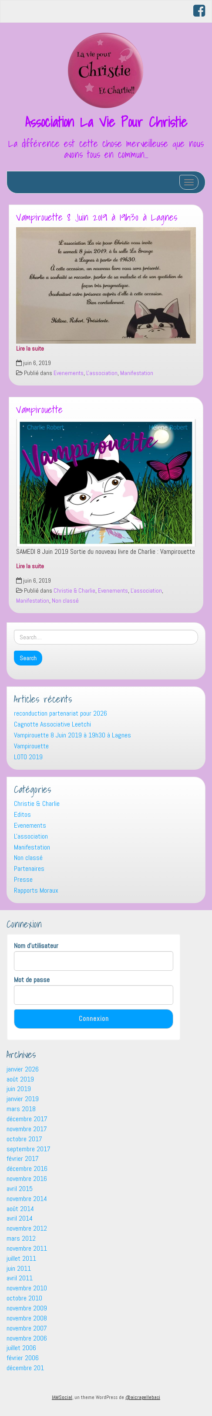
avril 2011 (20, 1278)
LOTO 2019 (28, 756)
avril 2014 (20, 1218)
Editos (22, 814)
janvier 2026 (23, 1069)
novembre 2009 (27, 1308)
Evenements (69, 373)
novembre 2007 (27, 1328)
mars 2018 (21, 1108)
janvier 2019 (23, 1098)
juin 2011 (19, 1268)
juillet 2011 (21, 1258)
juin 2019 (19, 1088)
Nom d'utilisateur (36, 945)
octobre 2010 (24, 1298)
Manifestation (136, 373)
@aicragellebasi (142, 1397)
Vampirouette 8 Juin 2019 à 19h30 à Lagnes (96, 217)
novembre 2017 (27, 1128)
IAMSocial (62, 1397)
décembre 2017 (27, 1118)
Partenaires (29, 868)
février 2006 (23, 1357)
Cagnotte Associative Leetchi (52, 724)
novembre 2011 (27, 1248)
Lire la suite (30, 348)
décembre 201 (25, 1367)
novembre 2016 (27, 1178)
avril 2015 (20, 1188)
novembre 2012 (27, 1228)
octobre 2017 (24, 1138)
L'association (102, 373)
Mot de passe (32, 979)
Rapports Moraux (36, 890)
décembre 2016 (27, 1168)
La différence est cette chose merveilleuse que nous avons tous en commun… (106, 149)
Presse (23, 879)
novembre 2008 (27, 1318)
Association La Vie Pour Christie (106, 121)
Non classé (65, 600)
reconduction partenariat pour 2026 (60, 713)
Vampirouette (39, 409)
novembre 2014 (27, 1198)
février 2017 (23, 1158)
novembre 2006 (27, 1338)
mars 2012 (21, 1238)
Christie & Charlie (74, 590)
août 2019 (20, 1079)
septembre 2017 (28, 1148)
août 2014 (20, 1208)
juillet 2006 (21, 1347)
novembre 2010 (27, 1288)
